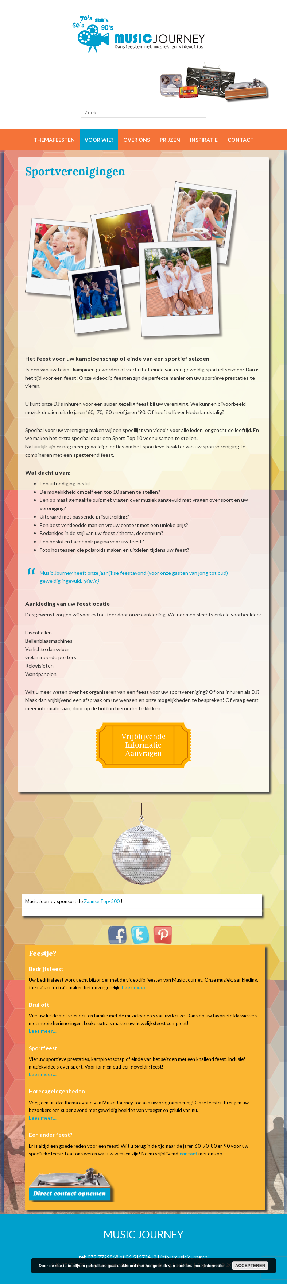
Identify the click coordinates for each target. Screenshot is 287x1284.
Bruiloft (39, 1004)
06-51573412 (140, 1257)
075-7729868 (103, 1257)
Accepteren (250, 1265)
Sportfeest (43, 1048)
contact (188, 1154)
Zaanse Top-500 (102, 901)
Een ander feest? (50, 1134)
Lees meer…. (136, 987)
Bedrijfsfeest (46, 969)
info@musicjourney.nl (184, 1257)
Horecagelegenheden (57, 1091)
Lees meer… (43, 1031)
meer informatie (208, 1266)
